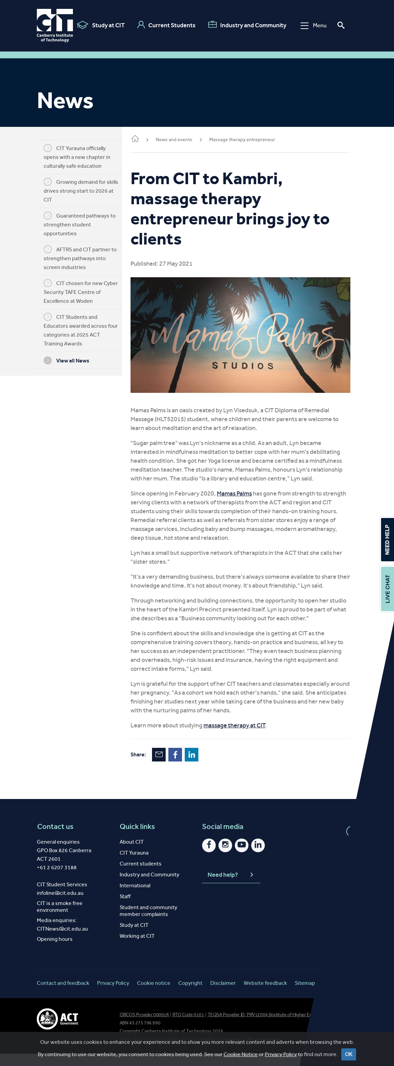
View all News (71, 360)
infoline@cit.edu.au (60, 905)
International (135, 897)
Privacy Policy (113, 995)
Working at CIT (137, 948)
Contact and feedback (63, 995)
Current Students (163, 25)
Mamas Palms (244, 497)
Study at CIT (98, 25)
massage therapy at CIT (244, 737)
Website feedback (265, 995)
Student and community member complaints (148, 923)
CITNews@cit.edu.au (62, 941)
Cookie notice (153, 995)
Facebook (185, 767)
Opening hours (55, 951)
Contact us (55, 838)
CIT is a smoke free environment (59, 919)
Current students (141, 876)
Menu (310, 25)
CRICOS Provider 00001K (144, 1027)
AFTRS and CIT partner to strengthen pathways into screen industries (85, 257)
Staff (125, 908)
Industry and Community (244, 25)
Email (169, 767)
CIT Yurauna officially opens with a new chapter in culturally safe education (82, 156)
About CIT (132, 854)
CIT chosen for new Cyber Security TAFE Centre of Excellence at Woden (86, 291)
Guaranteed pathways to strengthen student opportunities (85, 224)
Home (145, 139)
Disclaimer (223, 995)
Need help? (231, 887)
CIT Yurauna (134, 865)
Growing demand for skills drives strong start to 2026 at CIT (86, 190)
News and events (184, 140)
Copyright (190, 995)
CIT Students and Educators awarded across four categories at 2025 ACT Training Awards (86, 330)
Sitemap (305, 995)
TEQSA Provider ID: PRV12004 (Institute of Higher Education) (268, 1027)
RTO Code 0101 (188, 1027)
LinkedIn (202, 767)
